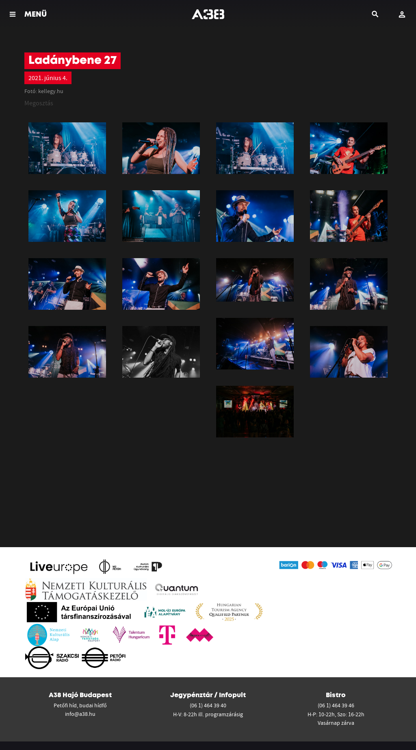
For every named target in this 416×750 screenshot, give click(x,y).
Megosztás (38, 103)
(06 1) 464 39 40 (208, 705)
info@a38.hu (80, 713)
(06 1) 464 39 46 (336, 705)
